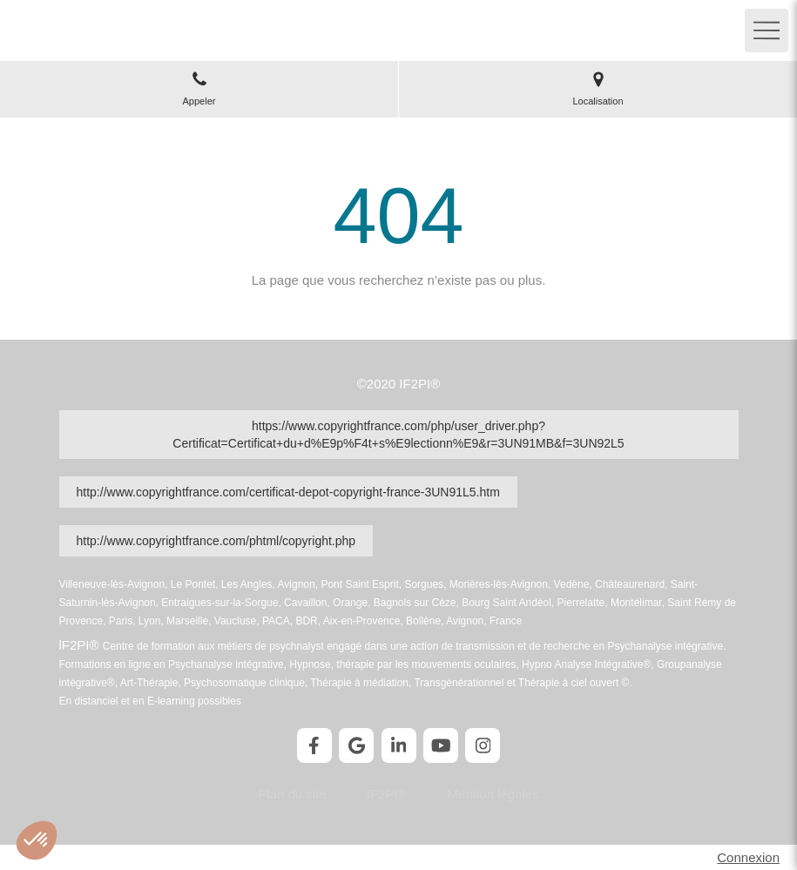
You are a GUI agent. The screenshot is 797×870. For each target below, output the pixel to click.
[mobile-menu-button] (766, 30)
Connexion (748, 857)
